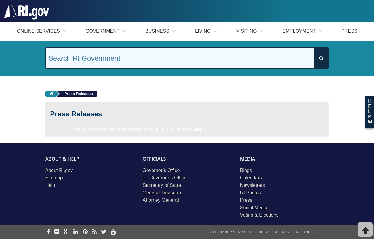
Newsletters (252, 185)
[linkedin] (75, 232)
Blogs (246, 170)
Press (349, 31)
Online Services (38, 31)
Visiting (246, 31)
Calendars (251, 177)
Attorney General (161, 200)
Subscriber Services (230, 232)
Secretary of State (162, 185)
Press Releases (78, 94)
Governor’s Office (161, 170)
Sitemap (54, 177)
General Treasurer (162, 192)
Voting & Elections (259, 214)
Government (103, 31)
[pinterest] (85, 232)
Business (157, 31)
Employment (299, 31)
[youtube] (113, 232)
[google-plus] (66, 232)
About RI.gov (59, 170)
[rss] (94, 232)
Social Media (254, 207)
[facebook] (48, 232)
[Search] (321, 58)
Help (50, 185)
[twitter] (104, 232)
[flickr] (56, 232)
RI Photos (250, 192)
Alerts (282, 232)
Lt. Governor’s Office (164, 177)
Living (203, 31)
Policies (304, 232)
